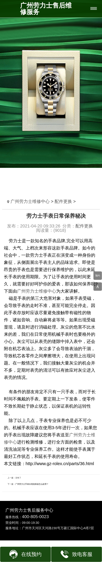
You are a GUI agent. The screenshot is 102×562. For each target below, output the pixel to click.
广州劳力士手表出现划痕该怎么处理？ (31, 484)
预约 (97, 275)
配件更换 (63, 201)
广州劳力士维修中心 (30, 201)
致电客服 (82, 554)
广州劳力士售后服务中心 (29, 510)
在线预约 (31, 554)
